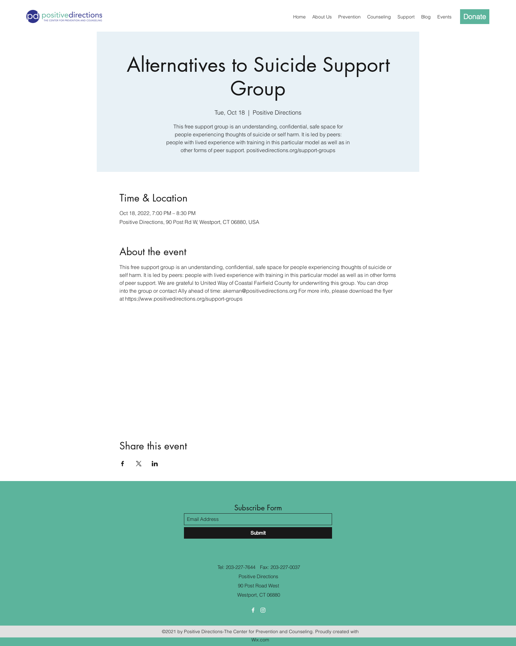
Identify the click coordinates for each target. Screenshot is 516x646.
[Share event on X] (139, 463)
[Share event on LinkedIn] (155, 463)
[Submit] (258, 533)
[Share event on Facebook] (122, 463)
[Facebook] (253, 610)
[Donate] (474, 16)
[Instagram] (263, 610)
